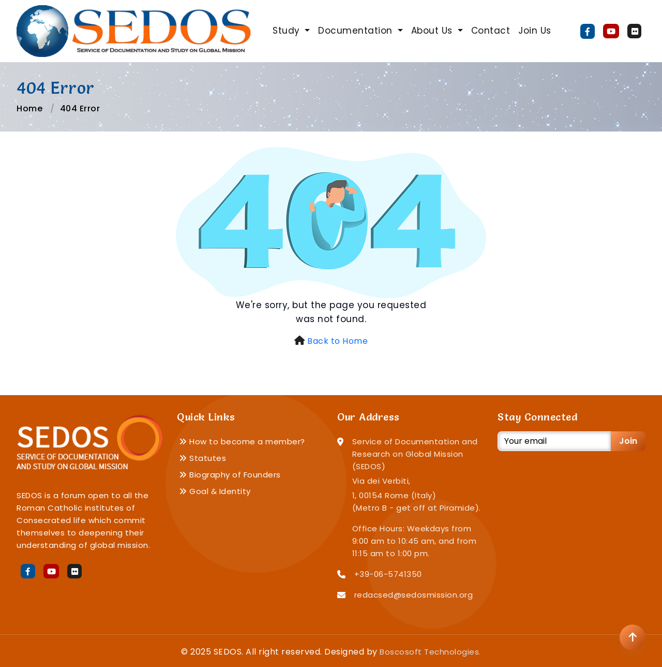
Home (29, 108)
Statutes (202, 458)
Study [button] (288, 30)
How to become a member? (242, 441)
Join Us (534, 30)
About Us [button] (433, 30)
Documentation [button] (356, 30)
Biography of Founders (230, 474)
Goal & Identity (215, 491)
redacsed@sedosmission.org (413, 594)
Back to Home (337, 341)
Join (628, 441)
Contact (490, 30)
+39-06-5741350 (388, 574)
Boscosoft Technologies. (430, 651)
